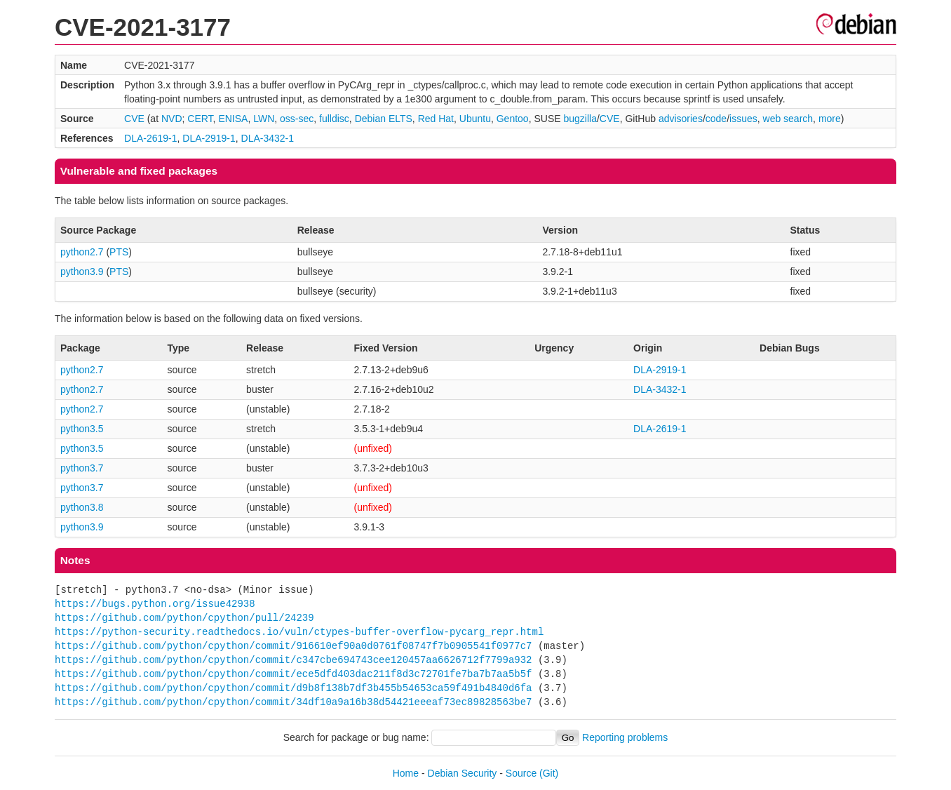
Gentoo (513, 118)
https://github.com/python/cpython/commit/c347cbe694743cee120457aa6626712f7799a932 (293, 660)
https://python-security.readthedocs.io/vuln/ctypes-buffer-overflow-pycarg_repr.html (299, 631)
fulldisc (334, 118)
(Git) (548, 773)
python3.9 (82, 271)
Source (521, 773)
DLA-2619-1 (150, 138)
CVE (134, 118)
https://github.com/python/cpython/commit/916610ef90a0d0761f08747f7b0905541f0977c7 (293, 645)
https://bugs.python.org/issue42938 (155, 603)
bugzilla (579, 118)
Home (406, 773)
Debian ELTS (383, 118)
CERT (200, 118)
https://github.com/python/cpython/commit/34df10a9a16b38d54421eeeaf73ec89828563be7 (293, 702)
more (829, 118)
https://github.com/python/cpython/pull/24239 (184, 617)
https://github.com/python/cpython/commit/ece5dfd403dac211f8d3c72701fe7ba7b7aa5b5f (293, 674)
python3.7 (82, 468)
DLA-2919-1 (209, 138)
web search (788, 118)
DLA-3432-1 (268, 138)
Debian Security (462, 773)
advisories (681, 118)
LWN (263, 118)
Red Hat (436, 118)
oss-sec (296, 118)
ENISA (233, 118)
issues (743, 118)
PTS (118, 251)
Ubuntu (475, 118)
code (716, 118)
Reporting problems (625, 737)
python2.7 (82, 251)
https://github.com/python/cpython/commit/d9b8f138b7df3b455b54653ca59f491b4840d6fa (293, 688)
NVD (171, 118)
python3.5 (82, 428)
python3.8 (82, 507)
